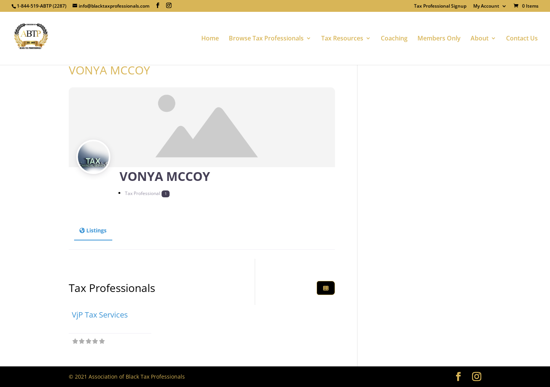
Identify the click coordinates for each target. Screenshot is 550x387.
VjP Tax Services (100, 315)
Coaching (394, 38)
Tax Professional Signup (440, 6)
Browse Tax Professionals (266, 38)
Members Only (439, 38)
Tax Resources (342, 38)
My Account (486, 6)
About (480, 38)
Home (210, 38)
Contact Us (522, 38)
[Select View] (326, 288)
